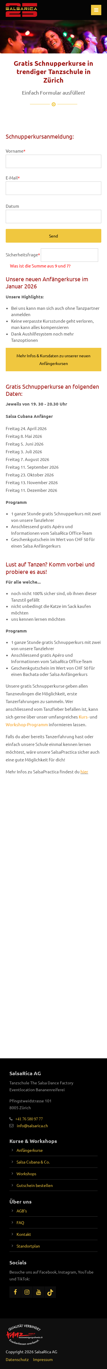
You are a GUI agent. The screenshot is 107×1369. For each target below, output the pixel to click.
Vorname (15, 150)
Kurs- (84, 716)
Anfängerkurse (30, 1150)
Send (53, 235)
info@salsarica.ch (32, 1125)
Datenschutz (17, 1359)
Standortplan (28, 1245)
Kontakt (24, 1234)
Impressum (43, 1359)
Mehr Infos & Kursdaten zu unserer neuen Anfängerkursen (53, 359)
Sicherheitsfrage (23, 254)
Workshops (26, 1173)
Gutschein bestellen (35, 1185)
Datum (12, 206)
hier (84, 771)
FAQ (20, 1222)
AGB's (22, 1210)
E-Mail (13, 177)
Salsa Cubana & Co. (33, 1161)
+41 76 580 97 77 (28, 1119)
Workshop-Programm (27, 724)
